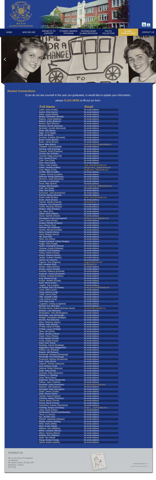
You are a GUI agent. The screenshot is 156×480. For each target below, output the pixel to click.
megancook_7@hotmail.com (96, 170)
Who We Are (29, 32)
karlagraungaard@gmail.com (96, 218)
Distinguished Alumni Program (88, 32)
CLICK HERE (72, 100)
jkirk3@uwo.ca (90, 264)
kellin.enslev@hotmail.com (95, 197)
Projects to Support (48, 32)
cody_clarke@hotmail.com (95, 165)
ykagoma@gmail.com (93, 262)
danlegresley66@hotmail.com (96, 287)
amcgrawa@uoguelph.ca (94, 308)
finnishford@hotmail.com (94, 384)
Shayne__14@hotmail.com (95, 408)
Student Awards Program (69, 32)
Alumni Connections (128, 32)
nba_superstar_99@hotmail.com (98, 186)
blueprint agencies (142, 466)
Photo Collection (108, 32)
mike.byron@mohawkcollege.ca (97, 144)
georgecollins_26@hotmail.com (97, 167)
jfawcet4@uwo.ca (91, 202)
